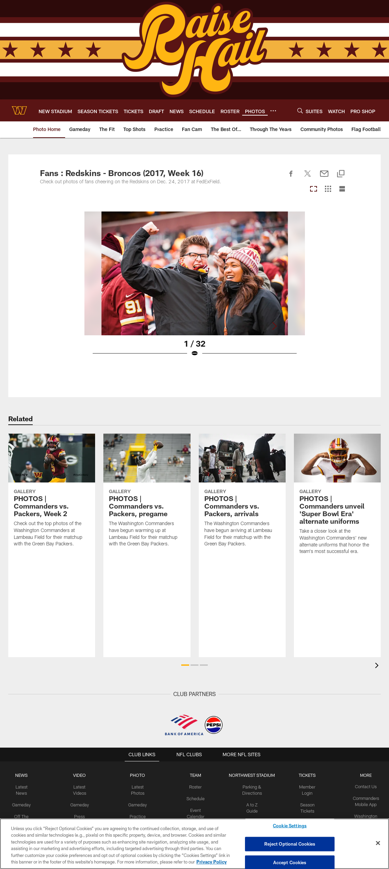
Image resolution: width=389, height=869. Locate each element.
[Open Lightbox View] (194, 288)
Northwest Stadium (251, 775)
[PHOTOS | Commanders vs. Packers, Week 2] (51, 494)
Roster (196, 786)
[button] (185, 665)
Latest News (24, 786)
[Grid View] (327, 189)
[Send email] (324, 177)
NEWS (24, 775)
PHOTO (138, 775)
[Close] (378, 843)
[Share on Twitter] (307, 177)
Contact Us (364, 786)
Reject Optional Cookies (290, 844)
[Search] (300, 110)
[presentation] (378, 666)
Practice (138, 814)
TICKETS (306, 775)
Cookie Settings (290, 826)
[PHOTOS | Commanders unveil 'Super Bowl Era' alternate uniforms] (337, 498)
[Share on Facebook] (291, 177)
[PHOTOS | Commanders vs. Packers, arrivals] (242, 494)
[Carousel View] (313, 189)
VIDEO (81, 775)
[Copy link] (340, 174)
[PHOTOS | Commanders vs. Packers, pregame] (146, 494)
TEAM (196, 775)
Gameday (23, 797)
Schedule (195, 797)
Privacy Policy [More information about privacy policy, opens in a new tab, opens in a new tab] (211, 862)
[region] (194, 843)
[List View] (342, 189)
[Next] (343, 273)
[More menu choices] (273, 110)
